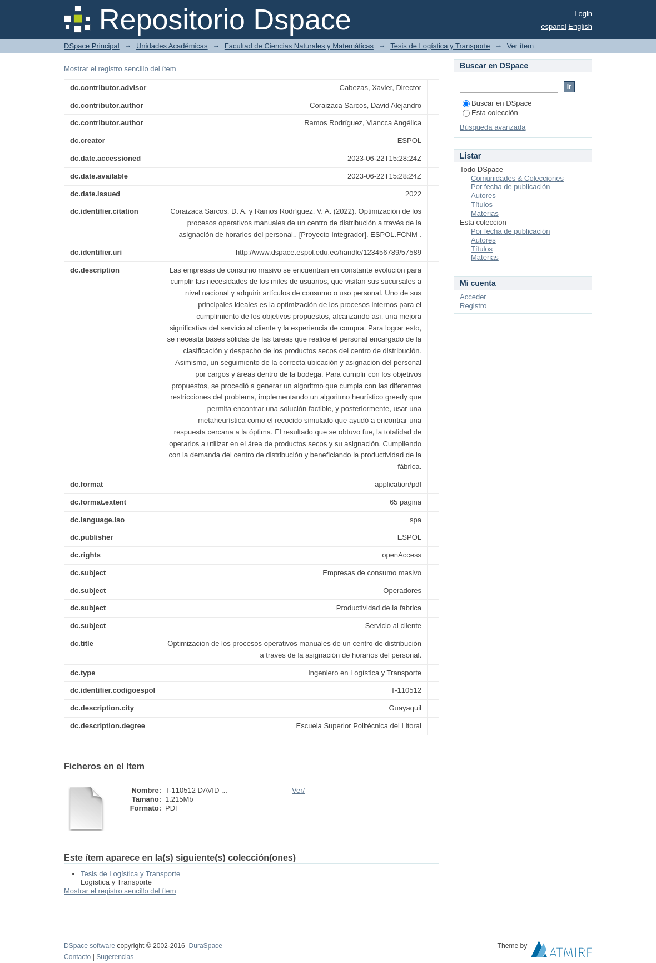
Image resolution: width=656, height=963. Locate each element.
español (553, 26)
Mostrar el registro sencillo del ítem (120, 69)
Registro (473, 306)
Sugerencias (114, 957)
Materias (485, 213)
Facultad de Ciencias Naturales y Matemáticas (299, 46)
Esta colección (490, 112)
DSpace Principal (92, 46)
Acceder (473, 297)
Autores (483, 195)
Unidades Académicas (172, 46)
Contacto (77, 957)
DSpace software (89, 946)
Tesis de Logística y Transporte (440, 46)
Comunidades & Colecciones (517, 178)
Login (583, 13)
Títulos (482, 204)
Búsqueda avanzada (493, 127)
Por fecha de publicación (510, 186)
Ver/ (298, 790)
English (580, 26)
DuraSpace (205, 946)
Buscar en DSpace (497, 103)
